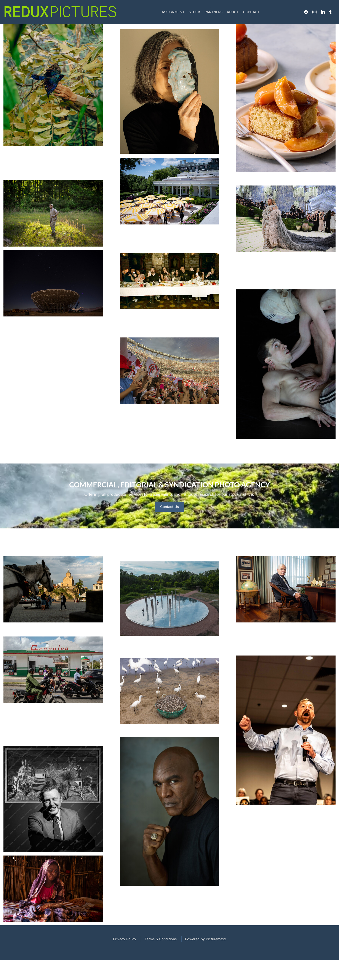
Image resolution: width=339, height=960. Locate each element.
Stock (194, 12)
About (233, 12)
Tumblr (330, 12)
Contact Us (169, 528)
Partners (213, 12)
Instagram (314, 12)
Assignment (173, 12)
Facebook (306, 12)
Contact (251, 12)
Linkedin (323, 12)
